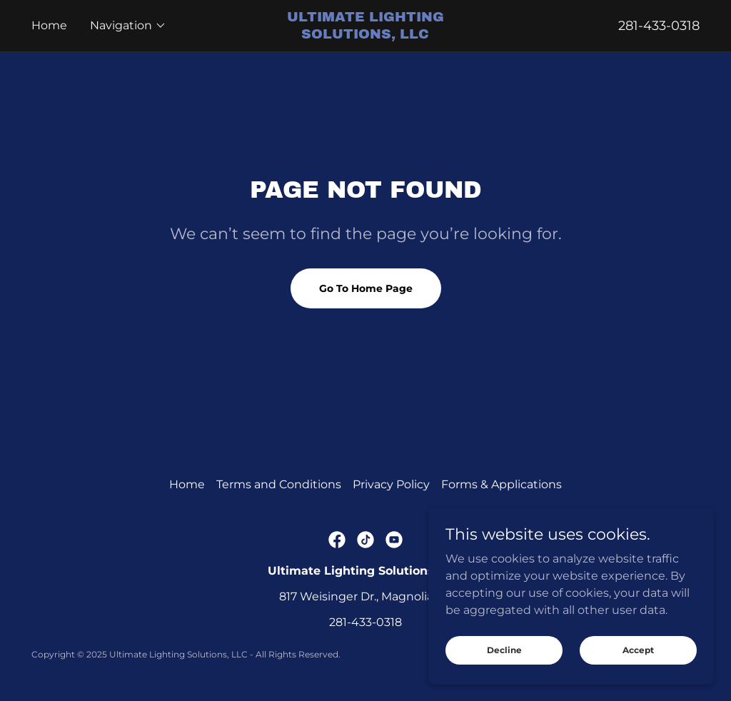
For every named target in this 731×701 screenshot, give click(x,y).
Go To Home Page (366, 288)
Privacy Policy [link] (391, 484)
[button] (128, 25)
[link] (366, 34)
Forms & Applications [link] (501, 484)
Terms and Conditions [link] (278, 484)
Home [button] (187, 484)
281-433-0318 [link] (659, 26)
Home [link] (49, 25)
